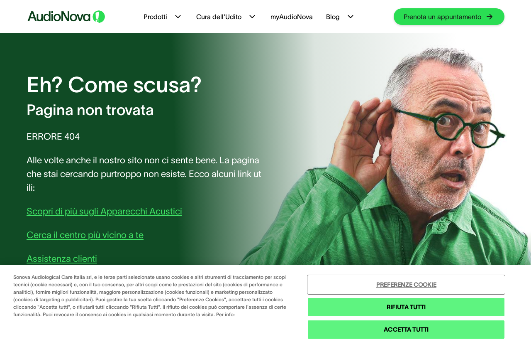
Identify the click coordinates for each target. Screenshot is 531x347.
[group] (449, 16)
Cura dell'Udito (226, 17)
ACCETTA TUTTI (406, 329)
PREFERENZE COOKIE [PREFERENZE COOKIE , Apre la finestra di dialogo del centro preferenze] (406, 284)
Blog (341, 17)
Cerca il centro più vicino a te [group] (85, 235)
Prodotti (163, 17)
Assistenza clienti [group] (62, 258)
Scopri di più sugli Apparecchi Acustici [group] (104, 211)
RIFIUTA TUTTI (406, 307)
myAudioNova (291, 16)
